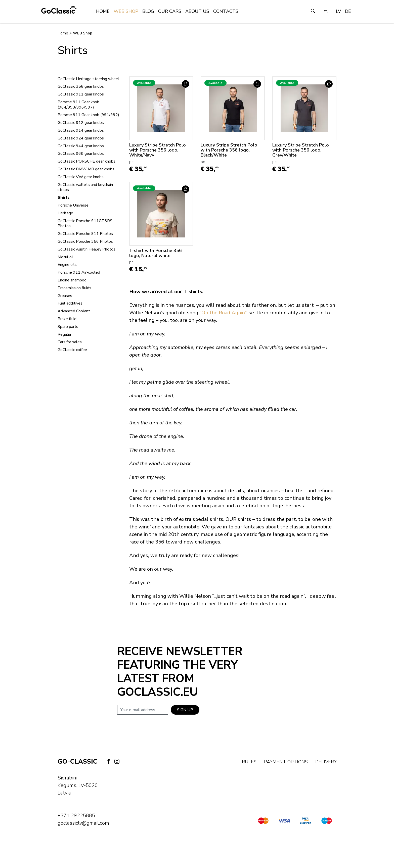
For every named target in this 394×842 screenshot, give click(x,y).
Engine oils (67, 264)
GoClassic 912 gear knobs (81, 122)
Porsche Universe (73, 205)
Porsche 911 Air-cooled (79, 272)
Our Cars (169, 11)
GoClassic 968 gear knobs (81, 153)
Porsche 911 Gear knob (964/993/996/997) (78, 105)
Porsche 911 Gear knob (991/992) (88, 115)
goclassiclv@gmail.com (83, 823)
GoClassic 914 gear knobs (81, 130)
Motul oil (66, 257)
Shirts (64, 197)
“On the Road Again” (223, 312)
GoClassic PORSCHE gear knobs (86, 161)
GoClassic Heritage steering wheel (88, 79)
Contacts (225, 11)
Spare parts (68, 326)
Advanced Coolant (74, 311)
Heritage (65, 213)
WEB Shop (126, 11)
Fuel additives (70, 303)
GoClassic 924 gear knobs (81, 138)
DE (348, 11)
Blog (148, 11)
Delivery (326, 762)
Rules (249, 762)
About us (197, 11)
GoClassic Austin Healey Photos (86, 249)
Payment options (286, 762)
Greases (65, 296)
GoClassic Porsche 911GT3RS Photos (85, 223)
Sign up (185, 710)
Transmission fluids (74, 288)
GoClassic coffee (72, 350)
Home (103, 11)
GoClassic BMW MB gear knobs (86, 169)
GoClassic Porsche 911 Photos (85, 233)
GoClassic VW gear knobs (81, 177)
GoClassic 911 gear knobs (81, 94)
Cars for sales (70, 342)
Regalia (64, 334)
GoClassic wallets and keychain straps (85, 187)
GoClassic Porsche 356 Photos (85, 241)
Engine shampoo (72, 280)
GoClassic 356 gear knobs (81, 86)
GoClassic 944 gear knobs (81, 146)
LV (338, 11)
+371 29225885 (76, 815)
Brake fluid (67, 319)
